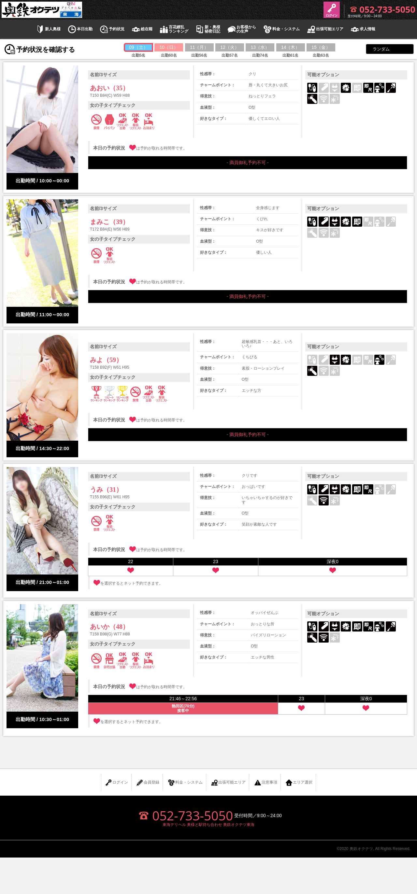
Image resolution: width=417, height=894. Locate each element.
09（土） (138, 47)
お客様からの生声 (241, 29)
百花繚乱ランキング (173, 29)
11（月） (199, 47)
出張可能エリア (324, 29)
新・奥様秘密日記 (207, 29)
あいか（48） (109, 626)
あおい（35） (109, 88)
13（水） (260, 47)
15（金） (320, 47)
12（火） (229, 47)
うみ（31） (106, 489)
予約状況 (111, 29)
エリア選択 (298, 783)
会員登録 (147, 783)
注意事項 (265, 783)
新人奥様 (48, 29)
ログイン (116, 783)
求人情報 (362, 29)
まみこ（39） (109, 221)
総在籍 (141, 29)
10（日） (169, 47)
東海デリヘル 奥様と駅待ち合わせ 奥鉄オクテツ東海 (209, 824)
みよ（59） (106, 359)
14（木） (290, 47)
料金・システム (281, 29)
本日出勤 (80, 29)
